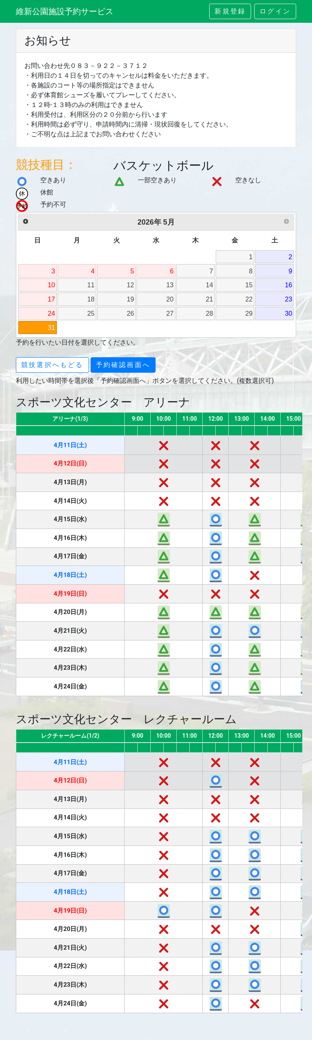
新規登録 (230, 11)
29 (249, 313)
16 (288, 284)
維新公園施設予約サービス (64, 11)
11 (91, 284)
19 (130, 299)
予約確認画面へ (123, 365)
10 (51, 284)
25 (91, 313)
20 (169, 299)
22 (249, 299)
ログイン (275, 11)
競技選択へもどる (52, 365)
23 (288, 299)
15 (249, 284)
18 (91, 299)
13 (169, 284)
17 (51, 299)
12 (130, 284)
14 (209, 284)
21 (209, 299)
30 (288, 313)
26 (130, 313)
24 (51, 313)
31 (51, 327)
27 (169, 313)
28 (209, 313)
